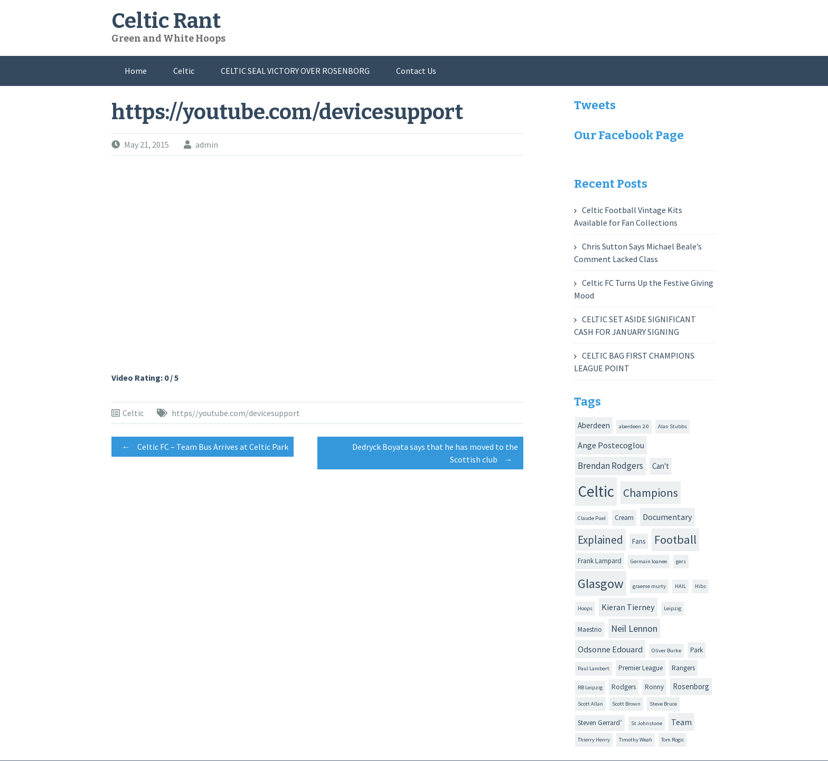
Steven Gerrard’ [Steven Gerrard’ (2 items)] (600, 722)
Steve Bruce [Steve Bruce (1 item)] (663, 703)
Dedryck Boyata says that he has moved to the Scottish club (435, 454)
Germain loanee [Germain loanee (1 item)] (649, 561)
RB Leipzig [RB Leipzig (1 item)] (590, 687)
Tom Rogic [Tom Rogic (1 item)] (672, 739)
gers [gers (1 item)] (681, 561)
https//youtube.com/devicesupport (236, 413)
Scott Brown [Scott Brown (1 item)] (626, 703)
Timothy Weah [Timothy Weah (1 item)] (635, 739)
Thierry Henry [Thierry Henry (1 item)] (594, 739)
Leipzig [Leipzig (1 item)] (672, 608)
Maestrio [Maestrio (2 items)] (590, 629)
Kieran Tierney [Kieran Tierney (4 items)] (628, 607)
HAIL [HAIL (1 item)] (680, 586)
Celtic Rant (166, 21)
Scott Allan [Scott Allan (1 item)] (590, 703)
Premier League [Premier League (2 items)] (640, 667)
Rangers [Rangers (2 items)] (683, 667)
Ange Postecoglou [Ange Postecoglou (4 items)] (611, 445)
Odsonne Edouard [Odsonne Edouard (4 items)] (610, 649)
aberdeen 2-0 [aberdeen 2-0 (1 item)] (634, 426)
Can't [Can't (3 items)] (660, 466)
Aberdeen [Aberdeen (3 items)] (594, 425)
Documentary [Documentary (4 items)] (667, 517)
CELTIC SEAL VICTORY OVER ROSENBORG (295, 70)
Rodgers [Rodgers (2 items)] (623, 686)
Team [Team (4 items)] (681, 722)
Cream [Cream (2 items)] (624, 517)
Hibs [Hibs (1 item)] (700, 586)
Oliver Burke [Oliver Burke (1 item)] (666, 650)
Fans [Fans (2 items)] (638, 541)
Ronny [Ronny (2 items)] (654, 686)
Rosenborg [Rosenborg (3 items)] (691, 686)
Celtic (183, 70)
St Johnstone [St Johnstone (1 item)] (646, 723)
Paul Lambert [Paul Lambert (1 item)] (593, 668)
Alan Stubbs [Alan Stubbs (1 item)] (672, 426)
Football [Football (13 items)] (675, 539)
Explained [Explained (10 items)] (600, 540)
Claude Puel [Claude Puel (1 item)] (592, 518)
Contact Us (416, 70)
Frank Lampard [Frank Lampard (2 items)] (600, 560)
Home (136, 70)
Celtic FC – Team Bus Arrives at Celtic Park (202, 446)
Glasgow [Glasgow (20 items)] (601, 583)
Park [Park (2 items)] (696, 650)
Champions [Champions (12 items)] (650, 492)
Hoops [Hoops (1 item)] (585, 608)
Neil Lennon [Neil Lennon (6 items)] (634, 628)
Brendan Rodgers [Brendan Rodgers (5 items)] (610, 465)
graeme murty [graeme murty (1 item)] (649, 586)
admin (206, 144)
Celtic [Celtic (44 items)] (596, 491)
